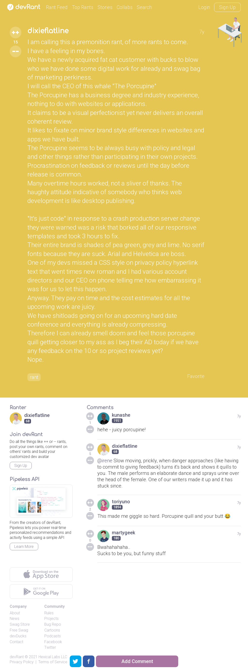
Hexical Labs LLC (53, 657)
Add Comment (137, 661)
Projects (51, 618)
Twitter (50, 647)
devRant (17, 657)
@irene (104, 461)
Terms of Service (52, 662)
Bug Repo (52, 624)
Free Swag (19, 630)
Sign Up (227, 7)
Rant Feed (57, 7)
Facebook (53, 642)
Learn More (24, 546)
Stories (105, 7)
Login (204, 7)
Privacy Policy (22, 662)
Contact (16, 642)
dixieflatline (48, 31)
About (15, 613)
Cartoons (52, 630)
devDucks (18, 636)
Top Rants (82, 7)
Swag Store (20, 624)
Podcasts (52, 636)
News (14, 618)
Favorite (195, 376)
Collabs (124, 7)
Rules (49, 613)
